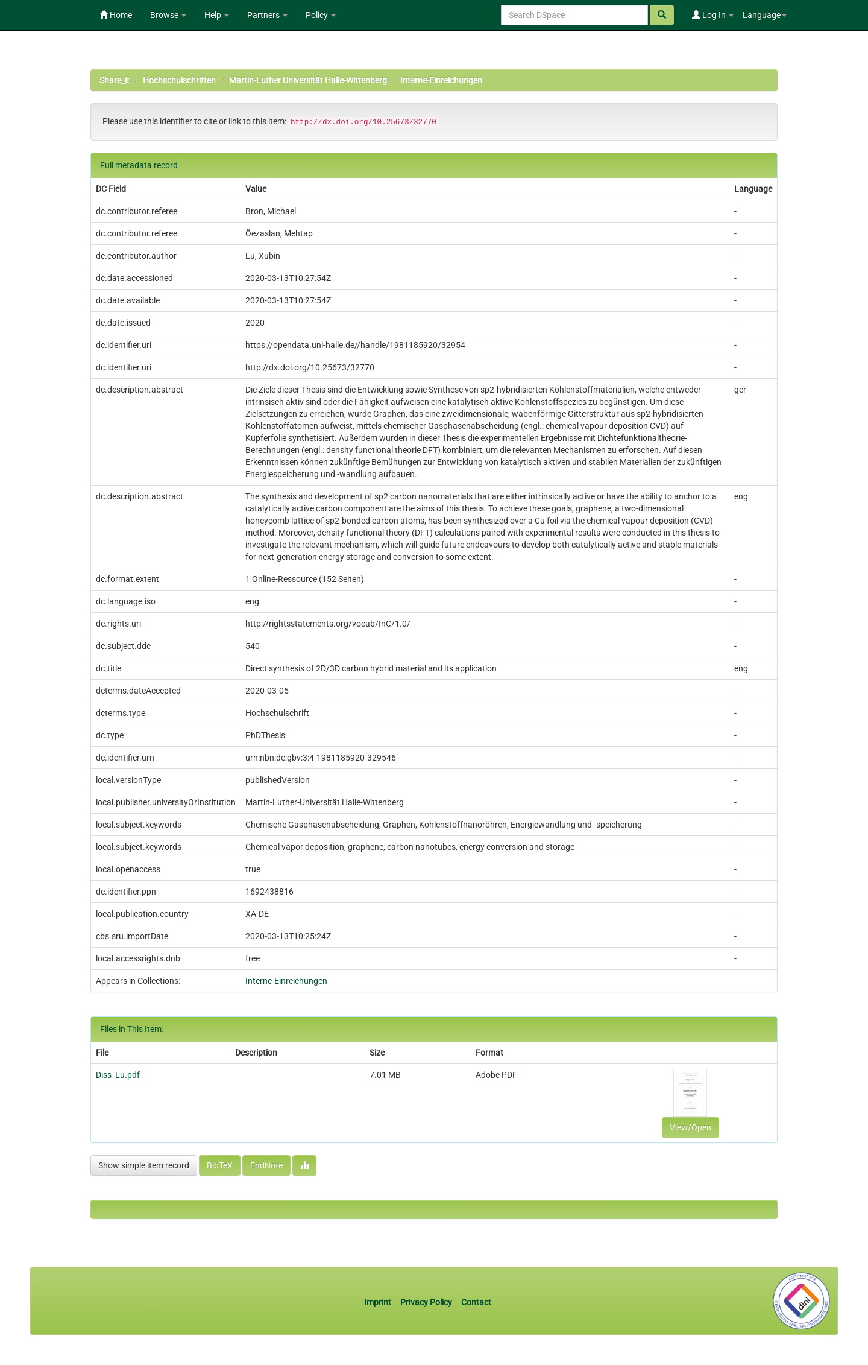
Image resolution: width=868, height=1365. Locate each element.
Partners (267, 15)
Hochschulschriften (179, 80)
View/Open (690, 1127)
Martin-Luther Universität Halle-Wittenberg (308, 80)
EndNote (266, 1165)
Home (115, 15)
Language (765, 15)
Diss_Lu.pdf (118, 1075)
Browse (168, 15)
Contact (476, 1302)
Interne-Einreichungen (441, 80)
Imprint (378, 1302)
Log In (713, 15)
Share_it (114, 80)
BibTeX (220, 1165)
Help (216, 15)
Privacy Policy (426, 1302)
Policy (321, 15)
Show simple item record (143, 1165)
